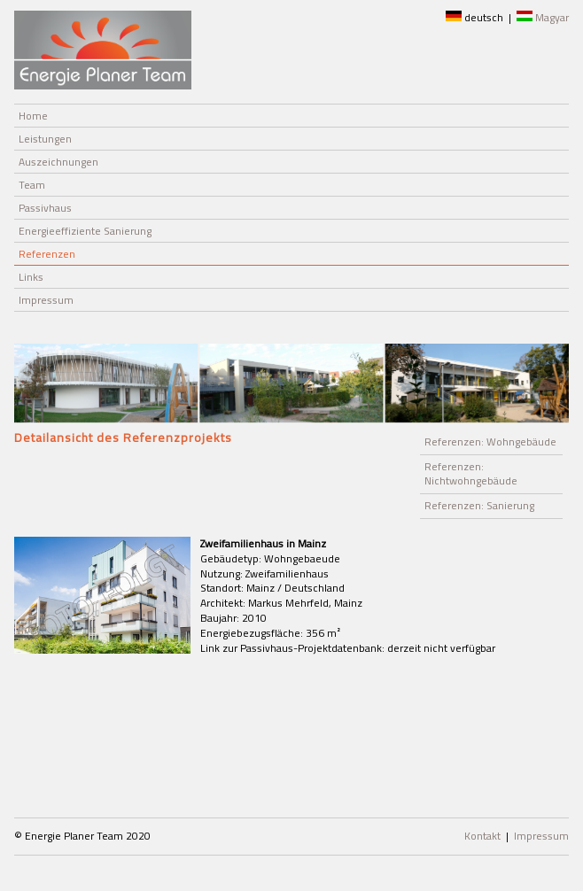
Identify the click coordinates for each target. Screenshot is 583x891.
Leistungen (45, 138)
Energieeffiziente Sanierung (85, 231)
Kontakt (482, 835)
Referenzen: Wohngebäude (490, 441)
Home (33, 115)
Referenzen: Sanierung (479, 505)
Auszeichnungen (58, 161)
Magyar (543, 17)
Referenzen (47, 254)
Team (32, 184)
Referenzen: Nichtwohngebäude (470, 474)
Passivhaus (45, 208)
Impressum (46, 300)
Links (31, 277)
